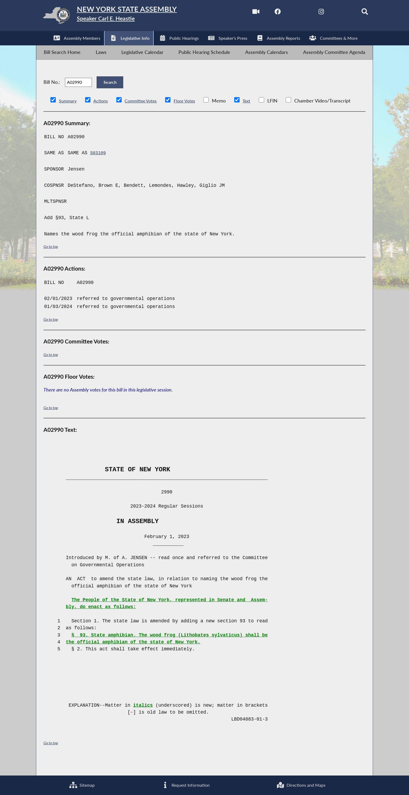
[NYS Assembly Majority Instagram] (311, 13)
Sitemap (81, 784)
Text (257, 114)
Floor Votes (194, 114)
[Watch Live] (244, 13)
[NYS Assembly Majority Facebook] (266, 13)
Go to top (51, 260)
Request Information (184, 784)
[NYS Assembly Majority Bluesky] (334, 13)
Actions (104, 114)
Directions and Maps (300, 784)
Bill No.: (51, 92)
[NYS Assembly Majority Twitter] (289, 13)
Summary (69, 114)
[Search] (356, 13)
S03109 (98, 167)
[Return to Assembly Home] (121, 17)
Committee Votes (146, 114)
